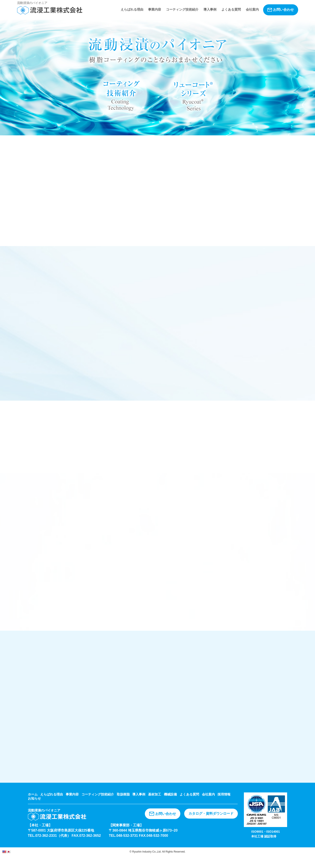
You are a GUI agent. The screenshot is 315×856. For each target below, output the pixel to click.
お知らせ (34, 798)
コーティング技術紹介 (182, 9)
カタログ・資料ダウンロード (211, 813)
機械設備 (170, 794)
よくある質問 (231, 9)
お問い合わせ (280, 10)
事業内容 (154, 9)
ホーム (33, 794)
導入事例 (209, 9)
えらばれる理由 (132, 9)
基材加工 (154, 794)
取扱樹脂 (123, 794)
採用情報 (223, 794)
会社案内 (252, 9)
